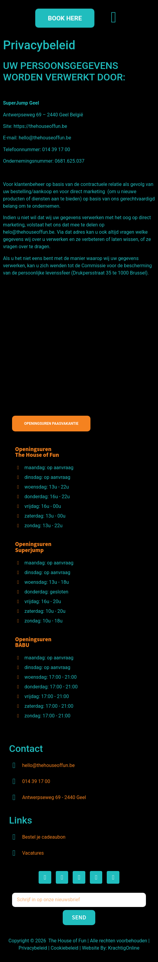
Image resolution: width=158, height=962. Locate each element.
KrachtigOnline (123, 948)
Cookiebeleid (64, 948)
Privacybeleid (33, 948)
